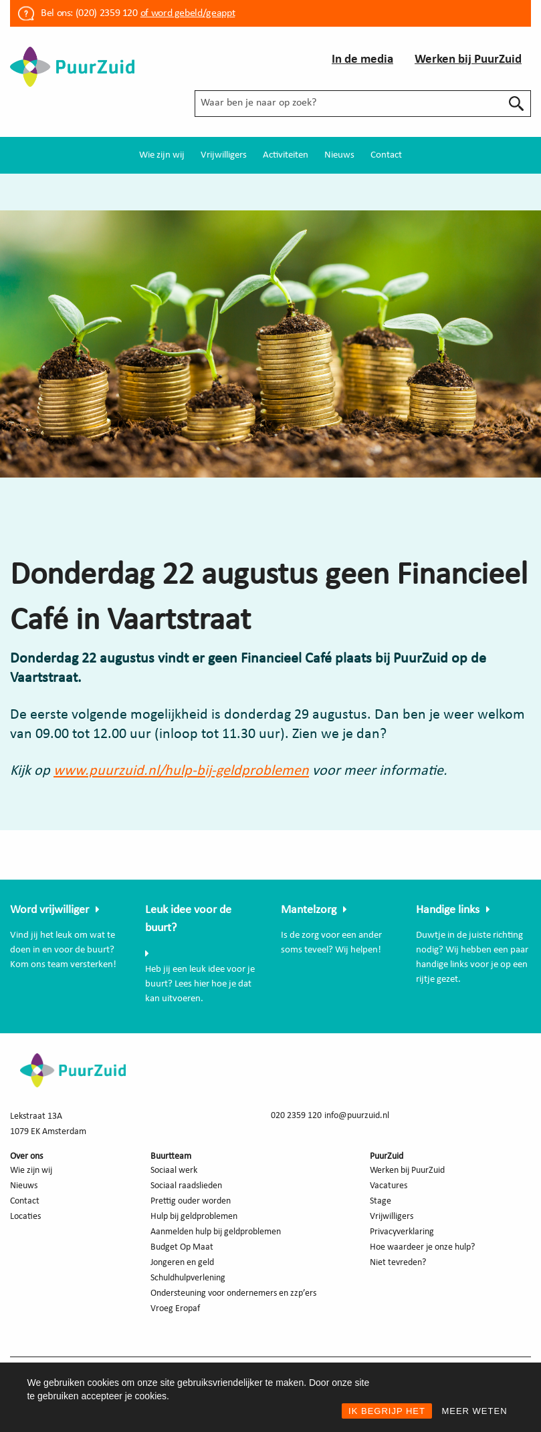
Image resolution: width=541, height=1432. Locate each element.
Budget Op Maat (181, 1247)
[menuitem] (161, 155)
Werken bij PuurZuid (468, 59)
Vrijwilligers (224, 155)
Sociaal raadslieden (186, 1186)
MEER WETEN (474, 1411)
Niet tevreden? (398, 1263)
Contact (386, 155)
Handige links (447, 910)
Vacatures (388, 1186)
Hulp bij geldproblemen (193, 1217)
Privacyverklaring (402, 1232)
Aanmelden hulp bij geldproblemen (215, 1232)
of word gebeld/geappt (187, 13)
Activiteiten (285, 155)
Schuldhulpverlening (187, 1278)
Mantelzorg (308, 910)
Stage (380, 1201)
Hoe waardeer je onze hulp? (422, 1247)
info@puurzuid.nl (356, 1116)
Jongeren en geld (182, 1263)
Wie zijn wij (162, 155)
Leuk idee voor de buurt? (188, 919)
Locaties (25, 1217)
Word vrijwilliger (49, 910)
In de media (362, 59)
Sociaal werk (173, 1171)
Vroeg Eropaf (175, 1309)
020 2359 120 (296, 1116)
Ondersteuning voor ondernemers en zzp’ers (233, 1293)
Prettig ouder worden (190, 1201)
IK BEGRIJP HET (386, 1411)
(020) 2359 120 (107, 13)
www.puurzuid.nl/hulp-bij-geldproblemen (181, 771)
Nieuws (339, 155)
